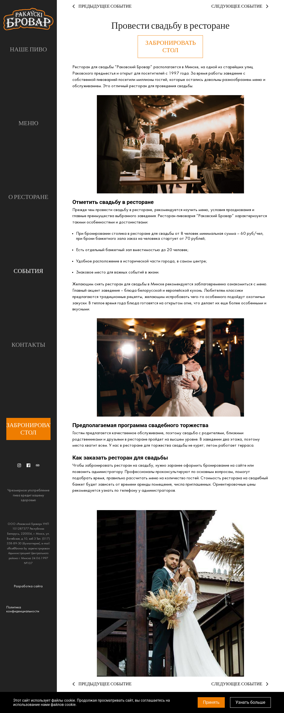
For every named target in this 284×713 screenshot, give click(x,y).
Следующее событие (239, 6)
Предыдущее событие (102, 6)
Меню (28, 123)
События (28, 271)
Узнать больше (250, 702)
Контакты (28, 345)
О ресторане (28, 197)
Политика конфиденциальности (22, 609)
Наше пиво (28, 49)
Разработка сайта (28, 586)
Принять (211, 702)
